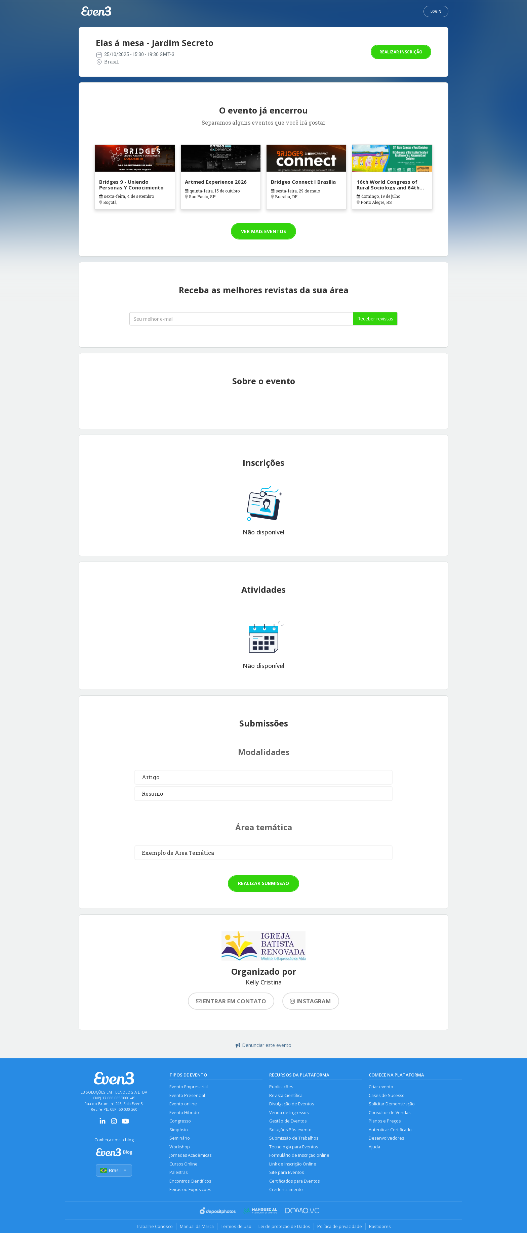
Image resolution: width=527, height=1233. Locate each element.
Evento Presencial (187, 1095)
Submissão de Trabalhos (293, 1138)
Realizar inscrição (400, 52)
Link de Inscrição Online (292, 1164)
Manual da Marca (197, 1226)
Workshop (179, 1147)
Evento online (183, 1104)
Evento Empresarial (188, 1087)
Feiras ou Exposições (190, 1189)
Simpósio (178, 1130)
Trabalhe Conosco (154, 1226)
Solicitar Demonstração (392, 1104)
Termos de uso (236, 1226)
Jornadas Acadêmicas (190, 1155)
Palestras (178, 1172)
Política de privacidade (339, 1226)
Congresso (180, 1121)
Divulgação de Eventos (291, 1104)
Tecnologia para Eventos (293, 1147)
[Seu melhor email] (241, 318)
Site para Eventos (286, 1172)
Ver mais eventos (263, 231)
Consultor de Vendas (389, 1112)
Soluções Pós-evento (290, 1130)
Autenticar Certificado (390, 1130)
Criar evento (381, 1087)
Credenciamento (286, 1189)
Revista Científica (285, 1095)
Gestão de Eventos (288, 1121)
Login (436, 11)
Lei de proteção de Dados (284, 1226)
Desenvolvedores (386, 1138)
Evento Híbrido (184, 1112)
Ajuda (374, 1147)
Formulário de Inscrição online (299, 1155)
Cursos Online (183, 1164)
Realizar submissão (263, 883)
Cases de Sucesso (387, 1095)
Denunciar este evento (263, 1045)
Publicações (281, 1087)
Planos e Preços (385, 1121)
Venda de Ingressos (289, 1112)
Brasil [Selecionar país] (114, 1170)
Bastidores (380, 1226)
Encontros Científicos (190, 1181)
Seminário (179, 1138)
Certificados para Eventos (294, 1181)
